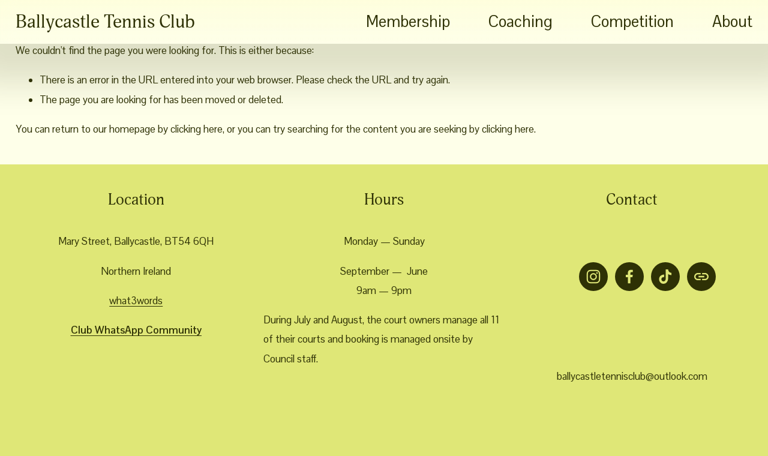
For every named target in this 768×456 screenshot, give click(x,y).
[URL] (701, 276)
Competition (632, 21)
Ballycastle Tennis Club (105, 21)
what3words (136, 300)
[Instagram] (593, 276)
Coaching (520, 21)
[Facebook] (629, 276)
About (732, 21)
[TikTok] (665, 276)
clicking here (196, 129)
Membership (408, 21)
